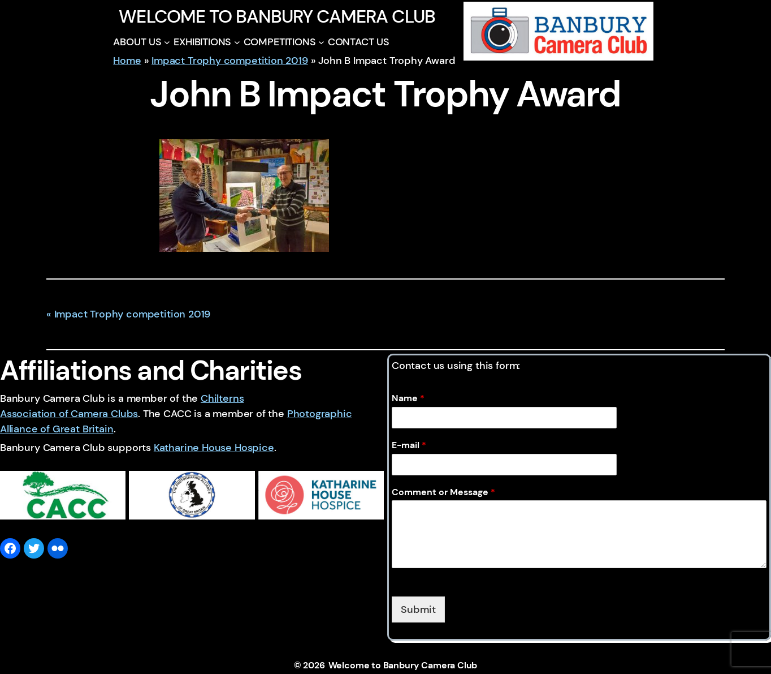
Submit (418, 609)
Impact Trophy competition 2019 (229, 60)
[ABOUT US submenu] (167, 42)
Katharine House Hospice (214, 447)
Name (408, 398)
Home (127, 60)
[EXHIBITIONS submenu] (237, 42)
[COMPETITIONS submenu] (321, 42)
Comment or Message (443, 492)
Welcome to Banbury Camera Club (277, 16)
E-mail (409, 445)
